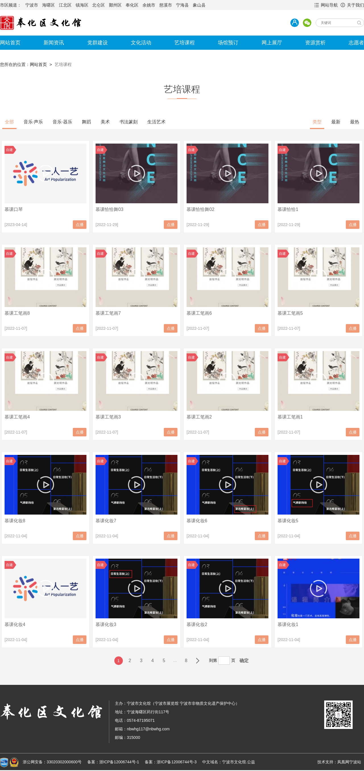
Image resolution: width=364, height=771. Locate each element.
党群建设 (97, 42)
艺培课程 (184, 42)
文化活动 (141, 42)
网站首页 (10, 42)
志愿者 (356, 42)
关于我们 (355, 5)
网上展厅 (272, 42)
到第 (213, 660)
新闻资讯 (54, 42)
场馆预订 (228, 42)
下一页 (197, 660)
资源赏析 (315, 42)
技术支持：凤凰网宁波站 (339, 762)
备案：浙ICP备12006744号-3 (171, 762)
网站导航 (329, 5)
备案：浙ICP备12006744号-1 (113, 762)
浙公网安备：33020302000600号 (52, 762)
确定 (244, 660)
